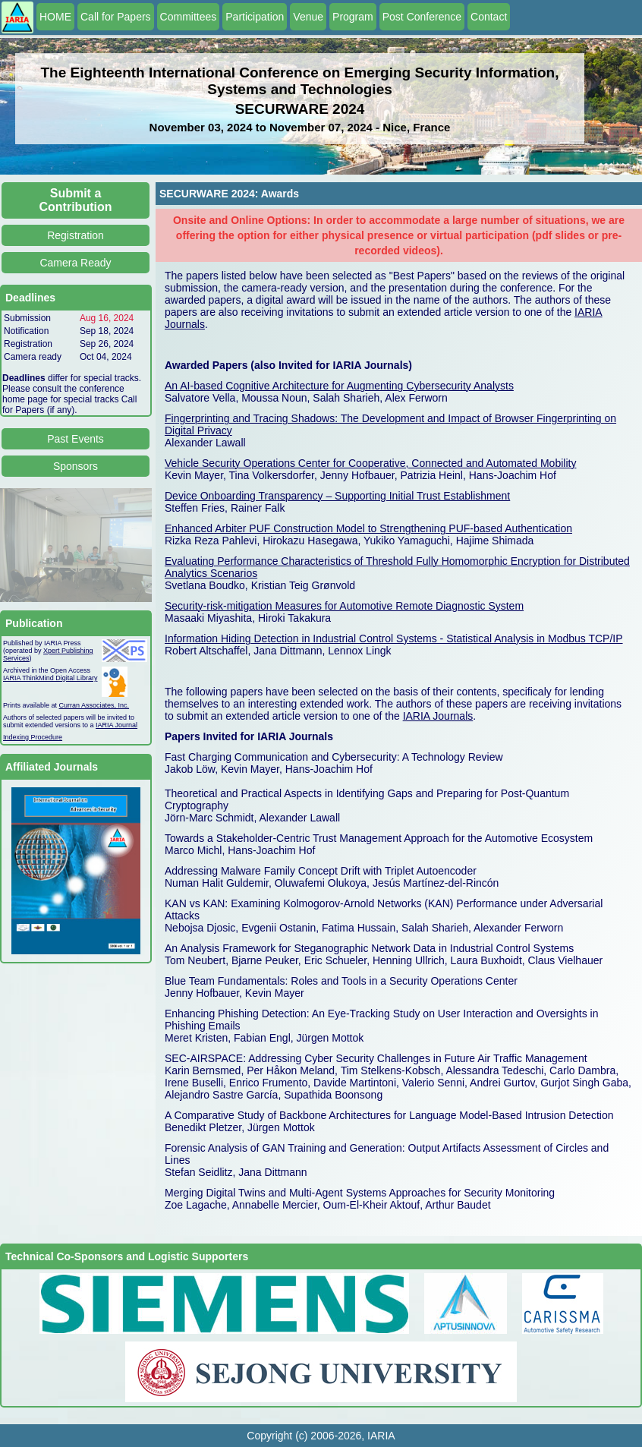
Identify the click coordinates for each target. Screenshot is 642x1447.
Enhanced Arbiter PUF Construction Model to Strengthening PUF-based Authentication (368, 528)
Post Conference (421, 17)
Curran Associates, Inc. (94, 705)
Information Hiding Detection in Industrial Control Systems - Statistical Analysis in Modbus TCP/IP (394, 638)
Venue (308, 17)
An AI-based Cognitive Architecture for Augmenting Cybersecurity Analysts (339, 386)
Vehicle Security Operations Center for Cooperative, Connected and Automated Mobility (370, 463)
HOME (55, 17)
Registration (75, 235)
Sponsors (75, 466)
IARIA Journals (438, 716)
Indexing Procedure (32, 737)
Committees (188, 17)
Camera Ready (75, 263)
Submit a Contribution (75, 200)
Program (352, 17)
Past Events (75, 439)
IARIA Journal (116, 725)
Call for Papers (115, 17)
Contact (488, 17)
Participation (254, 17)
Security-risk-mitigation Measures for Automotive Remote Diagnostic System (344, 606)
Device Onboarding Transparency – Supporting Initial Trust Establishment (337, 496)
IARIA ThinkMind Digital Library (50, 678)
